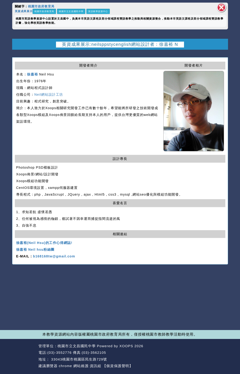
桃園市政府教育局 (41, 6)
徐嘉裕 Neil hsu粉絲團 (35, 249)
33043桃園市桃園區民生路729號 (78, 359)
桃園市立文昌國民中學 (71, 11)
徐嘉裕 (32, 74)
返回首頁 (197, 353)
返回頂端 (219, 353)
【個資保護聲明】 (118, 366)
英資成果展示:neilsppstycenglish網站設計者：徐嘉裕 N (120, 44)
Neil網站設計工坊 (48, 94)
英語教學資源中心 (98, 11)
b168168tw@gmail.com (54, 256)
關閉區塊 (221, 7)
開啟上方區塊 (222, 54)
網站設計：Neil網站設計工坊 (24, 356)
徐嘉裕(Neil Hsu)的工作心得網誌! (44, 243)
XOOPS (126, 346)
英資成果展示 (24, 11)
